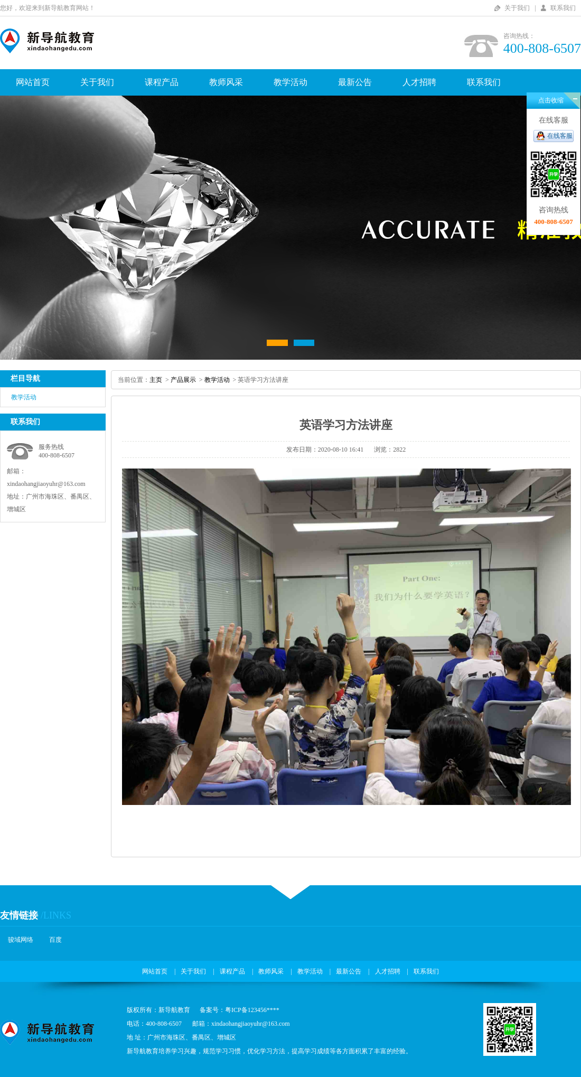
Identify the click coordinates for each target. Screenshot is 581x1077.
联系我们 (563, 8)
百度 (55, 939)
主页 (155, 379)
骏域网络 (20, 939)
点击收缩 (551, 100)
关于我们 (517, 8)
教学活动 (290, 82)
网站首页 (33, 82)
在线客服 (560, 135)
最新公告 (355, 82)
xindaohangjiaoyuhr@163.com (46, 484)
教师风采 (226, 82)
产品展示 (183, 379)
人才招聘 (419, 82)
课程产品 (162, 82)
